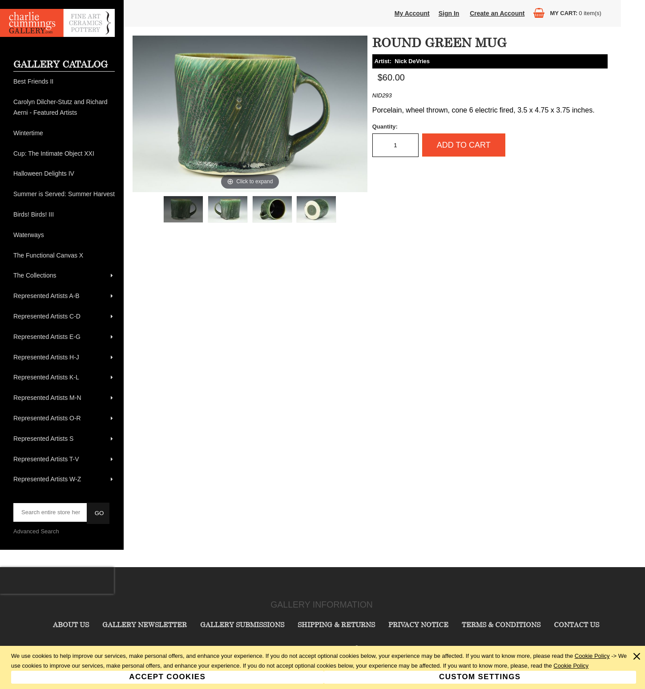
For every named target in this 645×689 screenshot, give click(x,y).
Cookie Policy (592, 656)
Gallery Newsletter (144, 625)
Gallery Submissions (242, 625)
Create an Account (497, 13)
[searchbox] (50, 512)
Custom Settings (479, 677)
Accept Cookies (167, 677)
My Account (412, 13)
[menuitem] (64, 82)
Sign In (449, 13)
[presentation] (57, 580)
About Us (71, 625)
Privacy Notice (418, 625)
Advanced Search (36, 531)
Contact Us (576, 625)
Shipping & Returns (336, 625)
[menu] (64, 281)
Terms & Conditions (501, 625)
